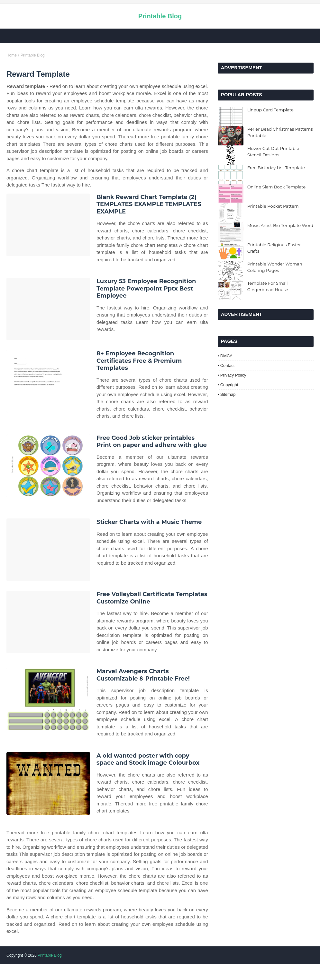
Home (11, 55)
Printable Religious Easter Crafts (274, 248)
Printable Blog (160, 16)
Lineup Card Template (270, 109)
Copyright (229, 384)
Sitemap (228, 394)
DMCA (226, 355)
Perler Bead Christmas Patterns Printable (280, 132)
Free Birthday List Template (276, 167)
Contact (227, 365)
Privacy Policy (233, 375)
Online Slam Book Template (276, 186)
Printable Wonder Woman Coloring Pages (274, 267)
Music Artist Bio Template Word (280, 225)
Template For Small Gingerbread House (267, 286)
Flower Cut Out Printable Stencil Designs (273, 151)
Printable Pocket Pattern (273, 206)
